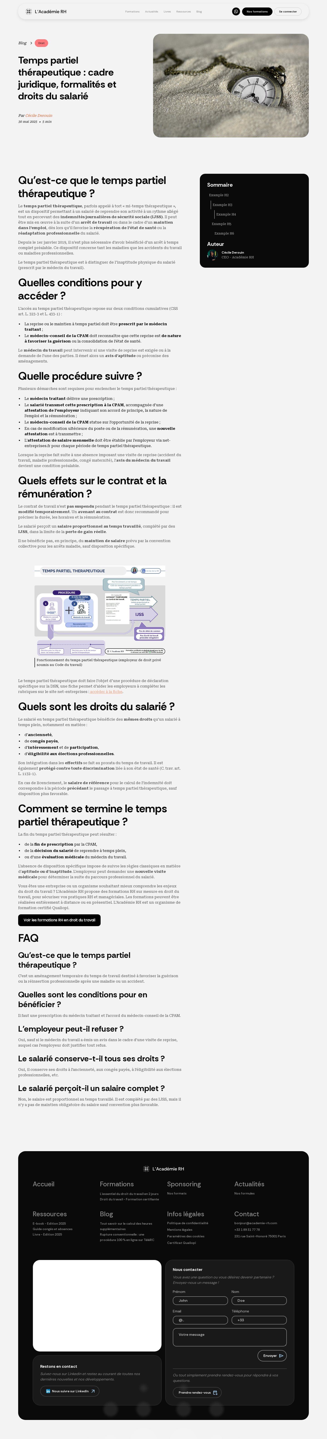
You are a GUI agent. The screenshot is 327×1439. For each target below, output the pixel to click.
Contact (246, 1214)
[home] (72, 11)
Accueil (43, 1184)
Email (177, 1311)
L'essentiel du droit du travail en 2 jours (129, 1194)
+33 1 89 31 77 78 (247, 1230)
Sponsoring (184, 1184)
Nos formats (176, 1193)
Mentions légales (179, 1230)
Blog (199, 11)
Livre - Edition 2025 (47, 1234)
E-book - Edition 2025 (49, 1223)
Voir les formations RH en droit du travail (59, 920)
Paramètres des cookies (185, 1236)
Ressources (183, 11)
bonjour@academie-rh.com (255, 1223)
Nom (235, 1291)
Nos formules (244, 1193)
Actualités (151, 11)
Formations (132, 11)
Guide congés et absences (52, 1229)
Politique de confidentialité (187, 1223)
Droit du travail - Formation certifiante (129, 1199)
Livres (167, 11)
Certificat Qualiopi (181, 1243)
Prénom (179, 1291)
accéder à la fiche (105, 692)
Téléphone (240, 1311)
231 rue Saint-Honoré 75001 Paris (260, 1236)
